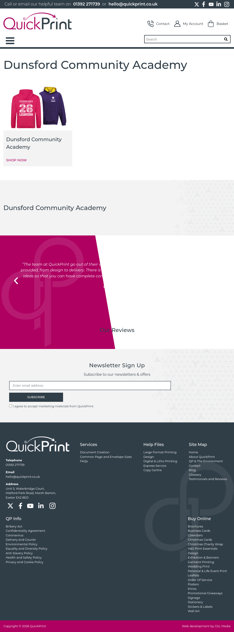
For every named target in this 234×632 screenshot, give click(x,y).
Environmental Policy (21, 544)
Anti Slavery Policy (19, 553)
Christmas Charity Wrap (205, 544)
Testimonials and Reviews (208, 479)
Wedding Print (199, 566)
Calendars (195, 535)
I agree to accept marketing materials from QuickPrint (53, 406)
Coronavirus (14, 535)
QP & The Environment (206, 461)
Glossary (195, 474)
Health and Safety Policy (24, 557)
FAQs (84, 461)
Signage (194, 598)
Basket (218, 24)
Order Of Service (200, 580)
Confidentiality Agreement (25, 530)
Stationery (195, 602)
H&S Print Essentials (203, 548)
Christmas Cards (200, 539)
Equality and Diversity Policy (26, 548)
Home (193, 452)
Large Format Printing (160, 452)
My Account (188, 24)
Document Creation (94, 452)
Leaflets (193, 575)
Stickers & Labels (200, 606)
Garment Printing (201, 562)
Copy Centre (153, 470)
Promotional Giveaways (205, 593)
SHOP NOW (16, 160)
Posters (193, 584)
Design (149, 457)
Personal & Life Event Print (207, 571)
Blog (192, 470)
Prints (192, 589)
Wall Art (194, 611)
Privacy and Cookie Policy (24, 562)
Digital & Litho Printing (160, 461)
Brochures (195, 526)
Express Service (155, 465)
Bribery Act (14, 526)
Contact (158, 24)
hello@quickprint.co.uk (133, 4)
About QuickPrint (202, 457)
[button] (16, 280)
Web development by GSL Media (206, 626)
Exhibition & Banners (203, 557)
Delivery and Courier (21, 539)
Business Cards (199, 530)
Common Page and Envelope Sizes (106, 457)
